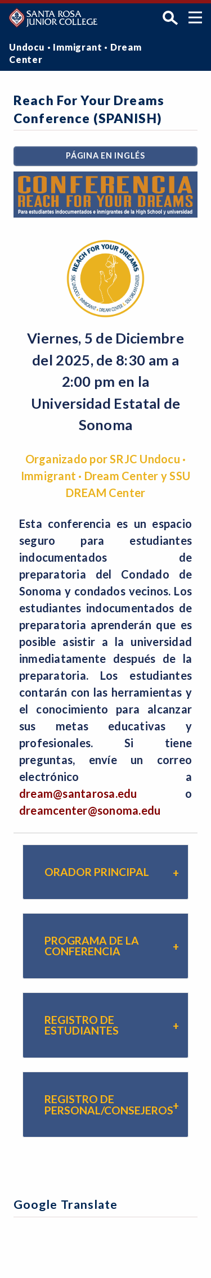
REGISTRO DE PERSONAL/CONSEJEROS (108, 1104)
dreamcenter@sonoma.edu (89, 810)
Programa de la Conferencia (91, 946)
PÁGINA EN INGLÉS (105, 155)
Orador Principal (96, 871)
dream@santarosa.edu (78, 793)
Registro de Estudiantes (81, 1025)
